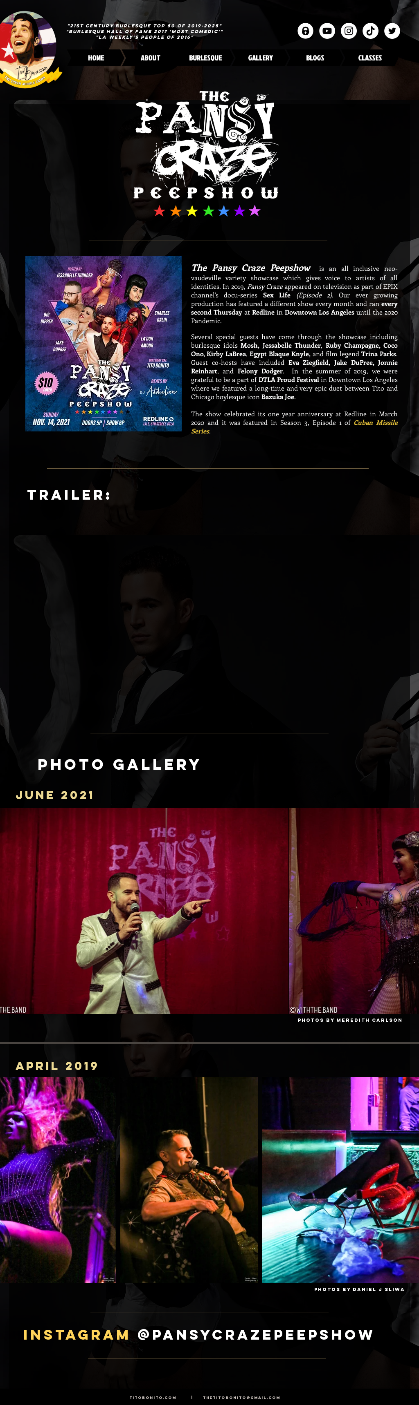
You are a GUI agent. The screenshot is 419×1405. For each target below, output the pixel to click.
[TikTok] (370, 31)
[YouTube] (327, 31)
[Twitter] (392, 31)
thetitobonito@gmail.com (241, 1397)
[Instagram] (349, 31)
